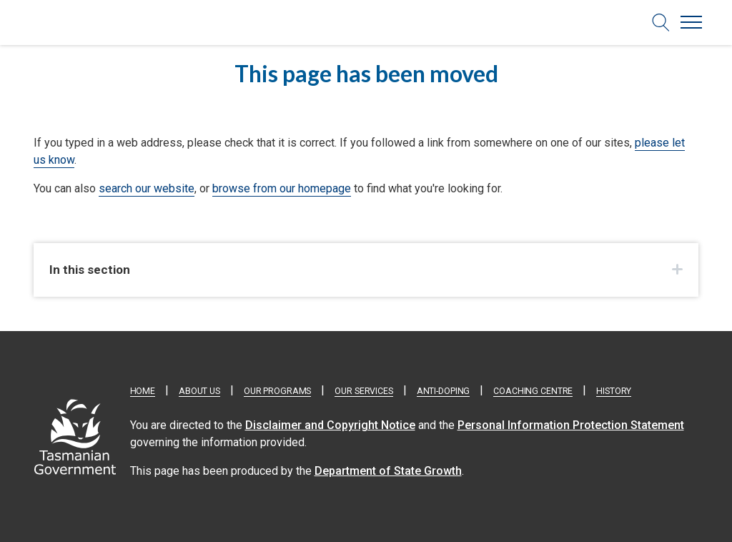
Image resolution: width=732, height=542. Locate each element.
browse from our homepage (281, 188)
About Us (199, 391)
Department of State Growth (388, 471)
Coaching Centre (533, 391)
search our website (146, 188)
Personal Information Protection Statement (571, 425)
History (613, 391)
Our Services (363, 391)
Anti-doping (443, 391)
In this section (89, 269)
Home (142, 391)
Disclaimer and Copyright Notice (330, 425)
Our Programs (277, 391)
